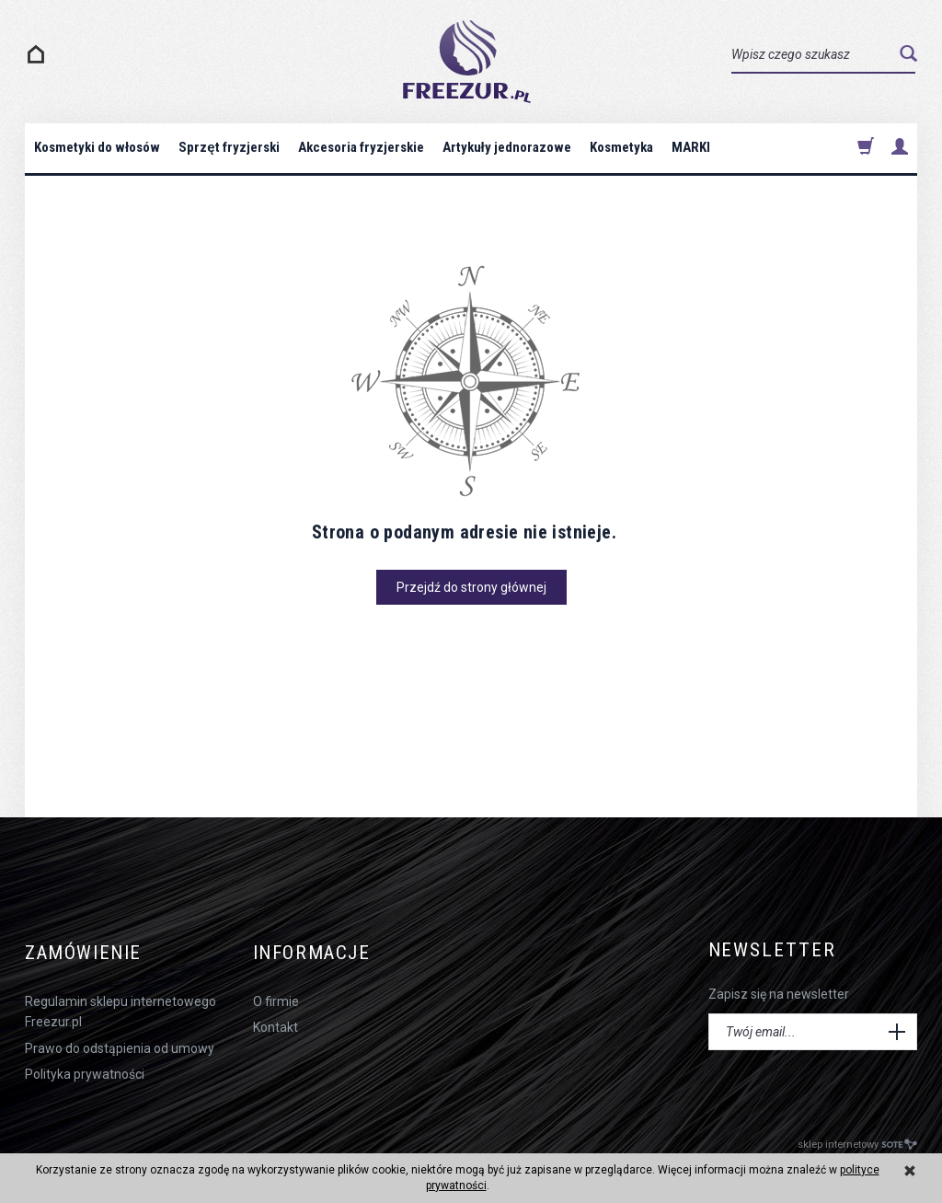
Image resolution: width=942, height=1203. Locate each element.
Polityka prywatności (84, 1069)
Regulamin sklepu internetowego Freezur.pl (120, 1006)
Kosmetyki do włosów (97, 147)
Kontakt (275, 1022)
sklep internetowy (857, 1140)
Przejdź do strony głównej (471, 587)
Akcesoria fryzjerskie (361, 147)
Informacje (314, 950)
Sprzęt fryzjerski (228, 147)
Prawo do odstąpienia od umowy (119, 1043)
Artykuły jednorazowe (506, 147)
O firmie (276, 996)
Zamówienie (85, 950)
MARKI (691, 147)
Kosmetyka (621, 147)
